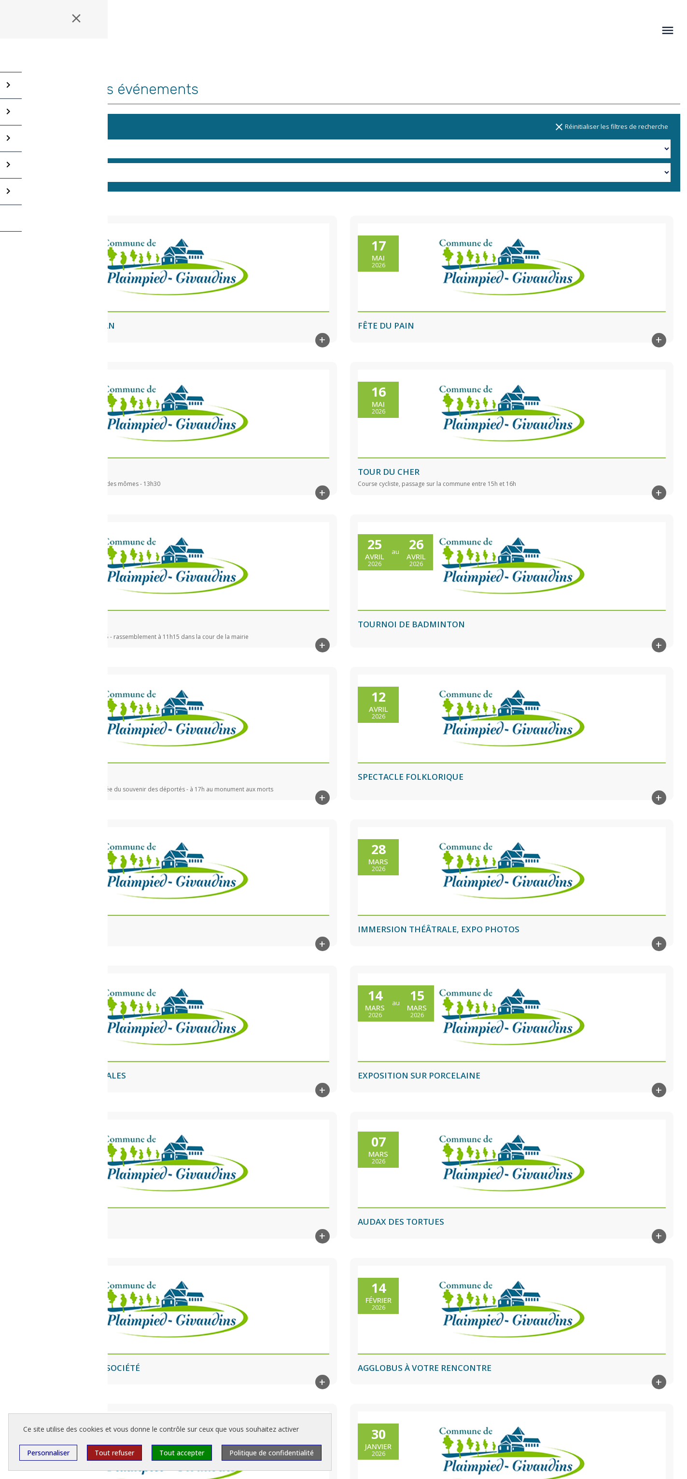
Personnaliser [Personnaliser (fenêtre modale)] (48, 1452)
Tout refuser (114, 1452)
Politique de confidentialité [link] (271, 1452)
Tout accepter (181, 1452)
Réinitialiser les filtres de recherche (610, 127)
